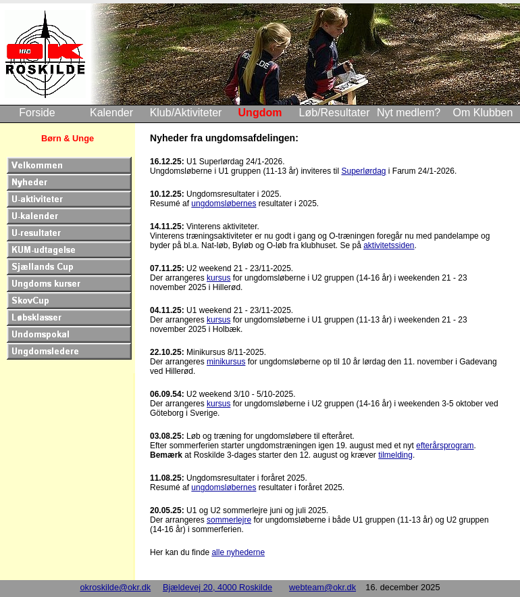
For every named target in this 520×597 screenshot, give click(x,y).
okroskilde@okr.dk (115, 587)
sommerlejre (229, 520)
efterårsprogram (444, 445)
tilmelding (395, 455)
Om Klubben (483, 112)
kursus (218, 278)
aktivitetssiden (388, 245)
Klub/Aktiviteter (186, 112)
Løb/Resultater (334, 112)
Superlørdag (363, 171)
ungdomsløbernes (223, 203)
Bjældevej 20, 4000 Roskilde (217, 587)
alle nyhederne (238, 552)
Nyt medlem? (408, 112)
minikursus (226, 361)
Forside (37, 112)
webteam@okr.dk (322, 587)
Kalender (111, 112)
